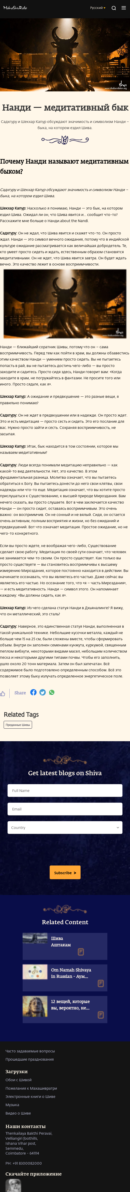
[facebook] (33, 693)
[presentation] (65, 851)
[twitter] (42, 693)
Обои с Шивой (18, 1079)
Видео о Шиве (18, 1113)
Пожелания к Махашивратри (31, 1088)
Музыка (12, 1104)
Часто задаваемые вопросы (30, 1051)
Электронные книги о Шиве (30, 1096)
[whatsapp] (52, 693)
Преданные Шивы (18, 725)
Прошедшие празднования (29, 1059)
